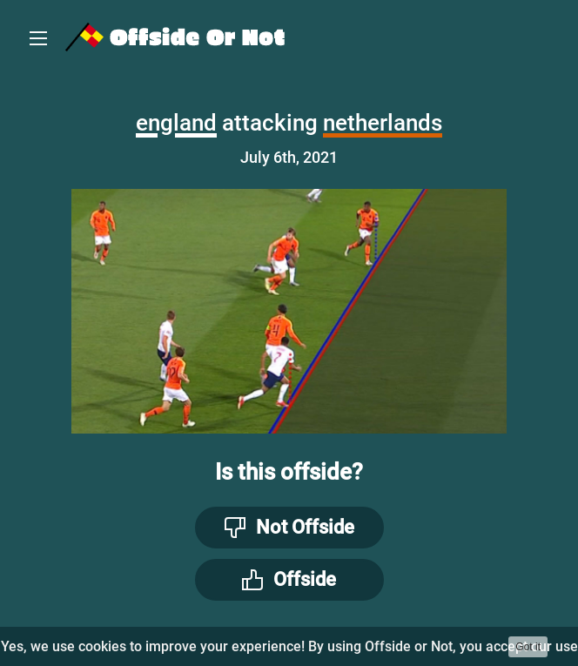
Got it (528, 647)
